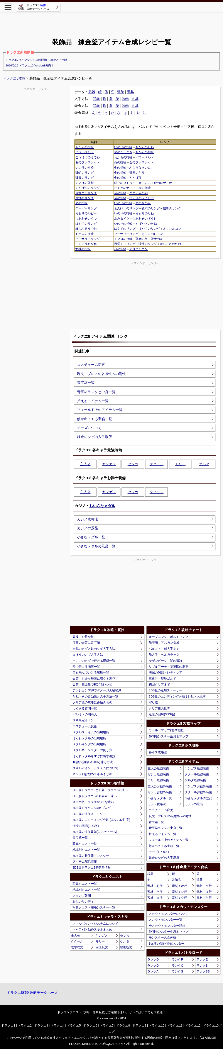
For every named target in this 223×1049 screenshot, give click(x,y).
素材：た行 (154, 891)
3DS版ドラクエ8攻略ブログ (92, 808)
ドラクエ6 (90, 1025)
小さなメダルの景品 (198, 798)
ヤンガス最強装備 (197, 768)
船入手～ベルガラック (164, 654)
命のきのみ (143, 203)
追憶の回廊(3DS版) (86, 826)
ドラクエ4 (57, 1025)
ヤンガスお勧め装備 (198, 786)
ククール (157, 464)
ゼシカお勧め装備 (160, 792)
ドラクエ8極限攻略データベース (32, 993)
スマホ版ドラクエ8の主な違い (93, 802)
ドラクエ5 (74, 1025)
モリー (180, 464)
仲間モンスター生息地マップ (168, 736)
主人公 (85, 464)
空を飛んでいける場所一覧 (91, 672)
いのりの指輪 (123, 147)
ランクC (177, 965)
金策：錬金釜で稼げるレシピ (92, 684)
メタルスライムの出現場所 (91, 732)
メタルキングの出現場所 (89, 744)
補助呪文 (126, 947)
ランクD (153, 965)
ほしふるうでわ (86, 228)
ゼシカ (133, 464)
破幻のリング (84, 172)
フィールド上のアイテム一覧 (99, 410)
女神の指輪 (83, 249)
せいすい (145, 183)
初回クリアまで (159, 684)
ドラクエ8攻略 (14, 78)
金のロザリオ (163, 183)
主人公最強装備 (158, 768)
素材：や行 (179, 897)
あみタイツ (121, 218)
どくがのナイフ (124, 188)
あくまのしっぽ (152, 234)
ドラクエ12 (193, 1025)
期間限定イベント (85, 720)
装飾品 (176, 879)
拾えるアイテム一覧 (92, 401)
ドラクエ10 (156, 1025)
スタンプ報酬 (82, 895)
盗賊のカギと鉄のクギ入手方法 (94, 648)
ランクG (153, 959)
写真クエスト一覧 (85, 843)
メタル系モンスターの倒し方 (92, 750)
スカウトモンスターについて (168, 913)
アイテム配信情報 (85, 861)
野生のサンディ (83, 901)
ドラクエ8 (123, 1025)
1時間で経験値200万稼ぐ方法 (93, 762)
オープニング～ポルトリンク (168, 636)
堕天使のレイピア (141, 198)
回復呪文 (102, 947)
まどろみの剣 (138, 193)
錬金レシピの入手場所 (94, 437)
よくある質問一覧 (85, 708)
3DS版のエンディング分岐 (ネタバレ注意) (101, 820)
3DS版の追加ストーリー (89, 814)
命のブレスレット (87, 162)
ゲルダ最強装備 (195, 780)
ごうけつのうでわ (87, 157)
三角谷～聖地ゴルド (162, 678)
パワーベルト (84, 152)
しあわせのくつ (86, 218)
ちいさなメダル (102, 506)
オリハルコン (172, 228)
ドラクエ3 (41, 1025)
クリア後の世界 (159, 708)
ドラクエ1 (8, 1025)
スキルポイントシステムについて (95, 768)
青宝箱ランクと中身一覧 (96, 392)
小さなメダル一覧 (91, 537)
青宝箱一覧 (86, 383)
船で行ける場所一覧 (86, 666)
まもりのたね (144, 213)
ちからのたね (144, 147)
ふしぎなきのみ (140, 167)
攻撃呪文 (77, 947)
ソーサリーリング (126, 234)
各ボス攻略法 (158, 752)
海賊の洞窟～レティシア (165, 672)
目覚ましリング (86, 193)
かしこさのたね (170, 244)
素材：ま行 (154, 897)
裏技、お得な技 (83, 636)
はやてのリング (86, 223)
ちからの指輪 (84, 147)
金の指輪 (120, 167)
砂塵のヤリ (137, 172)
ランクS (177, 971)
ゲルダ (204, 464)
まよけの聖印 (84, 183)
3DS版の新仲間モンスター (91, 855)
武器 (91, 92)
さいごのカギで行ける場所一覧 (94, 660)
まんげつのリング (87, 188)
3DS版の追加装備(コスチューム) (95, 831)
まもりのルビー (86, 213)
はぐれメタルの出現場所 (89, 738)
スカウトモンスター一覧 (165, 919)
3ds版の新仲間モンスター (166, 943)
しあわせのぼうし (144, 218)
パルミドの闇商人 (85, 714)
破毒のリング (84, 177)
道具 (130, 92)
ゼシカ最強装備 (158, 774)
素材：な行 (179, 891)
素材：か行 (179, 886)
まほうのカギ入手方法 (88, 654)
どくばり (135, 177)
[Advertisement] (111, 22)
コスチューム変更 (91, 365)
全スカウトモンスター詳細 (167, 925)
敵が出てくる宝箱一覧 (94, 419)
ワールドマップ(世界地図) (166, 730)
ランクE (202, 959)
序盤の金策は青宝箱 (86, 642)
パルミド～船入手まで (164, 648)
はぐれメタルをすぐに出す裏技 (94, 756)
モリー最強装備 (158, 780)
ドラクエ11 (174, 1025)
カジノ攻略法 (87, 519)
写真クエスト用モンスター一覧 (94, 907)
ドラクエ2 (25, 1025)
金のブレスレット (141, 162)
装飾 (120, 92)
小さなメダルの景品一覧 (96, 546)
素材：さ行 (204, 886)
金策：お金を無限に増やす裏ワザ (95, 678)
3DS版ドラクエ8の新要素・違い (95, 796)
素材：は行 (204, 891)
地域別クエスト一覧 (86, 849)
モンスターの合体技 (162, 937)
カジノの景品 (87, 528)
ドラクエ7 (107, 1025)
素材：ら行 (204, 897)
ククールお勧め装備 (198, 792)
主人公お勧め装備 (160, 786)
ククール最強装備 (197, 774)
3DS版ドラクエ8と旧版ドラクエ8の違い (100, 790)
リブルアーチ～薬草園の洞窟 (168, 666)
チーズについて (89, 428)
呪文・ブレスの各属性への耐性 (101, 374)
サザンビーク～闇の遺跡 (165, 660)
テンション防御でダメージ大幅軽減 (97, 690)
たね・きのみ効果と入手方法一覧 (95, 696)
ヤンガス (109, 464)
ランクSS (203, 971)
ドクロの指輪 (84, 234)
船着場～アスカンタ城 (164, 642)
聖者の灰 (141, 239)
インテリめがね (86, 244)
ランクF (177, 959)
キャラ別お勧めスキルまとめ (92, 774)
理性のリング (84, 198)
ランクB (202, 965)
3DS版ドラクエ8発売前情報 (92, 867)
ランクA (152, 971)
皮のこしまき (123, 152)
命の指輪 (120, 162)
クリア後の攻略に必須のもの (92, 702)
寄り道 (153, 702)
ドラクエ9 (139, 1025)
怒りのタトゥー (124, 183)
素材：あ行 (154, 886)
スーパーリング (86, 208)
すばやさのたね (146, 223)
